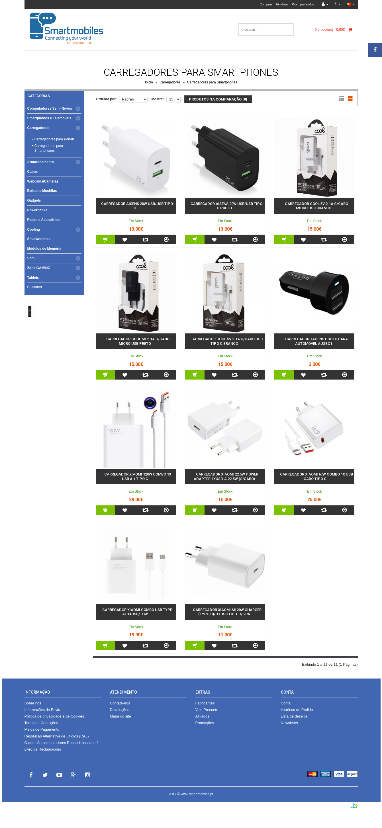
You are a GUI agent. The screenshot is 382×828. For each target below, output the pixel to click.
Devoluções (119, 710)
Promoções (204, 723)
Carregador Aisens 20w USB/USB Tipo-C (137, 206)
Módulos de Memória (44, 249)
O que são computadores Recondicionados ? (61, 743)
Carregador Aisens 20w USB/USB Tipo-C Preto (227, 206)
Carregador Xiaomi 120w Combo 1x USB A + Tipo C (137, 476)
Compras (266, 4)
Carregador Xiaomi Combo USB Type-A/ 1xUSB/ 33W (137, 612)
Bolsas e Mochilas (42, 191)
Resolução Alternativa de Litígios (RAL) (56, 736)
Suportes (34, 287)
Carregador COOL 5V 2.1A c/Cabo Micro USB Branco (316, 206)
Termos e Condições (41, 723)
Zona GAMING (38, 268)
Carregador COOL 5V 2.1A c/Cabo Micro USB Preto (137, 341)
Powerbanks (37, 210)
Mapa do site (120, 716)
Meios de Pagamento (42, 729)
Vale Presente (206, 710)
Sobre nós (32, 703)
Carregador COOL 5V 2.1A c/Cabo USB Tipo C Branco (227, 341)
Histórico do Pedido (297, 710)
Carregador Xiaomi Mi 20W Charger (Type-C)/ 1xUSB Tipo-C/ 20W (227, 612)
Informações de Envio (42, 710)
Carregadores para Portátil (54, 139)
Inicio (149, 83)
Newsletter (289, 723)
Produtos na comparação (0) (218, 99)
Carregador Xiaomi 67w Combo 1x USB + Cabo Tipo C (316, 476)
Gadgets (34, 200)
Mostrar (158, 99)
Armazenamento (40, 162)
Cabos (32, 172)
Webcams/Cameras (43, 181)
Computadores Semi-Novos (49, 108)
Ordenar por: (106, 99)
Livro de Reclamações (42, 749)
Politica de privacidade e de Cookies (54, 716)
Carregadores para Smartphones (212, 83)
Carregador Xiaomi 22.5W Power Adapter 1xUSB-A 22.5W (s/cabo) (226, 476)
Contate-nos (120, 703)
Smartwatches (38, 239)
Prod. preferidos (303, 4)
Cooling (33, 229)
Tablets (33, 278)
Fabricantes (205, 703)
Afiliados (202, 716)
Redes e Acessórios (43, 220)
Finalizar (282, 4)
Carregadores (170, 83)
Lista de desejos (294, 716)
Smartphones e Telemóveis (49, 118)
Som (31, 258)
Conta (286, 703)
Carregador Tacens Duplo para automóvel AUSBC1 (316, 341)
